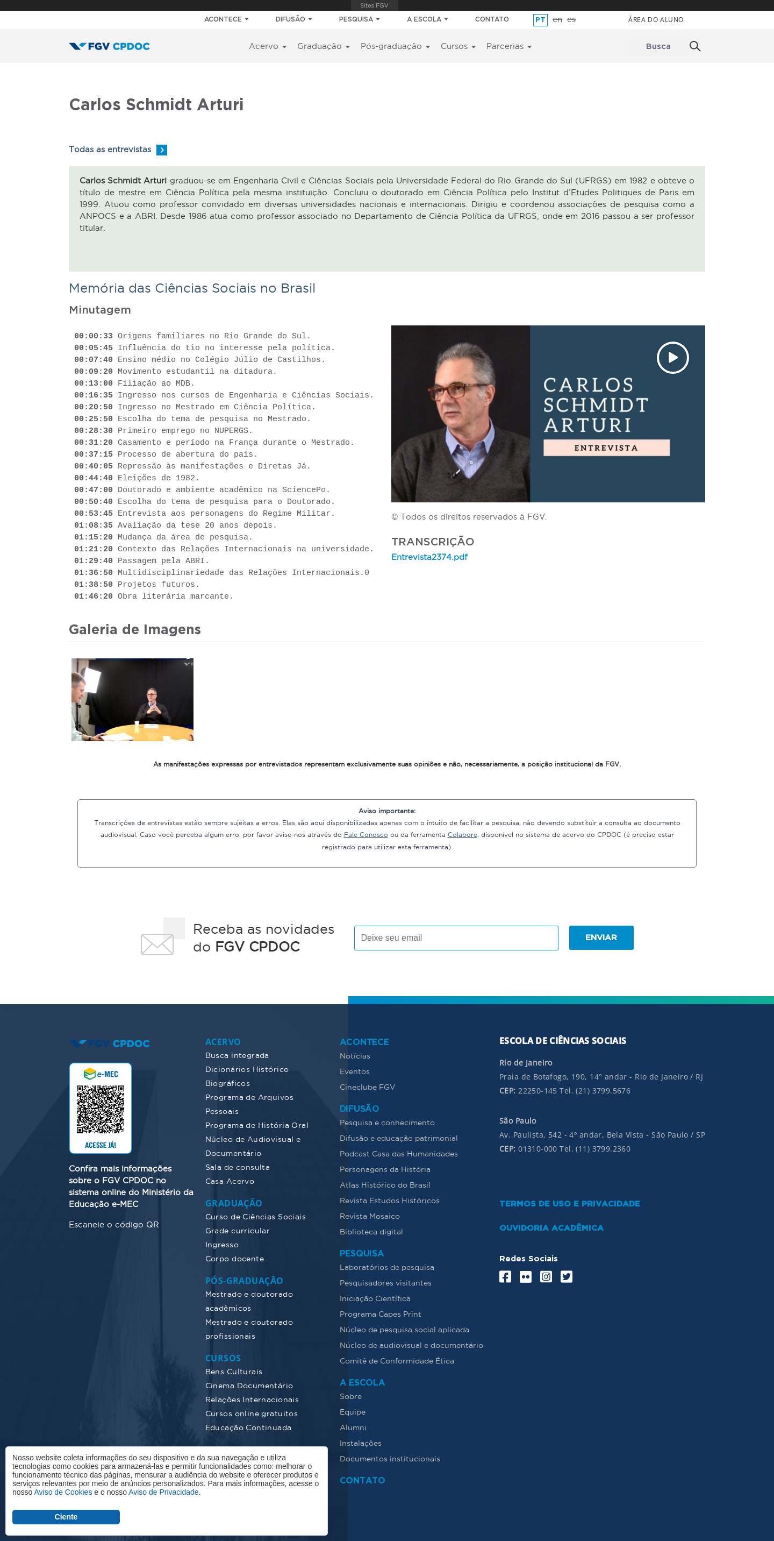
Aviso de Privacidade (163, 1492)
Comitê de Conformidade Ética (397, 1360)
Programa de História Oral (257, 1124)
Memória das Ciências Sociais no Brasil (192, 288)
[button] (132, 697)
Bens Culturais (234, 1371)
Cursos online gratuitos (251, 1413)
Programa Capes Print (380, 1313)
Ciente (66, 1516)
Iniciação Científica (375, 1298)
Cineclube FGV (368, 1086)
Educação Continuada (248, 1427)
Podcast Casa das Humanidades (399, 1153)
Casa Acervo (230, 1180)
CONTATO (492, 20)
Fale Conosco (366, 834)
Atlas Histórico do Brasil (385, 1184)
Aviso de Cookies (63, 1492)
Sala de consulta (237, 1166)
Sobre (351, 1395)
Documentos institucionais (390, 1458)
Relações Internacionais (252, 1399)
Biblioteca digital (371, 1231)
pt (540, 20)
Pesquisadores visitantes (386, 1282)
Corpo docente (234, 1258)
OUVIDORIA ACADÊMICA (551, 1227)
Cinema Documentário (249, 1385)
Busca (658, 46)
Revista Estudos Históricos (390, 1200)
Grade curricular (237, 1230)
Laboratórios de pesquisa (387, 1266)
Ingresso (222, 1244)
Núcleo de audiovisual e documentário (411, 1344)
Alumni (353, 1427)
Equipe (353, 1411)
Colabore (462, 834)
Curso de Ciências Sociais (255, 1216)
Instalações (361, 1442)
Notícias (355, 1055)
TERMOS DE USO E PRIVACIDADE (569, 1203)
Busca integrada (237, 1054)
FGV (375, 5)
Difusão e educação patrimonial (399, 1137)
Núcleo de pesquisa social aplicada (404, 1329)
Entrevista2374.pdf (429, 557)
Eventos (355, 1071)
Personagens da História (385, 1168)
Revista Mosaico (370, 1215)
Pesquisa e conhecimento (387, 1122)
